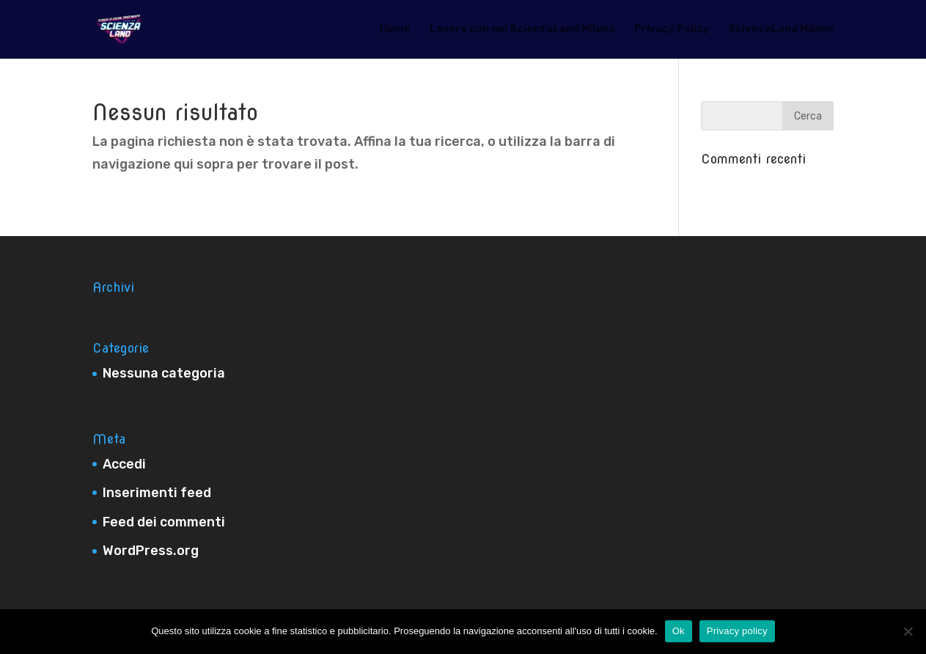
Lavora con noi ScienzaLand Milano (522, 29)
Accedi (124, 464)
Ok (678, 630)
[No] (907, 631)
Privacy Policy (671, 29)
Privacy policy (737, 630)
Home (395, 29)
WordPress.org (151, 551)
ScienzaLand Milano (781, 29)
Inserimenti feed (157, 493)
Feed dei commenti (164, 522)
